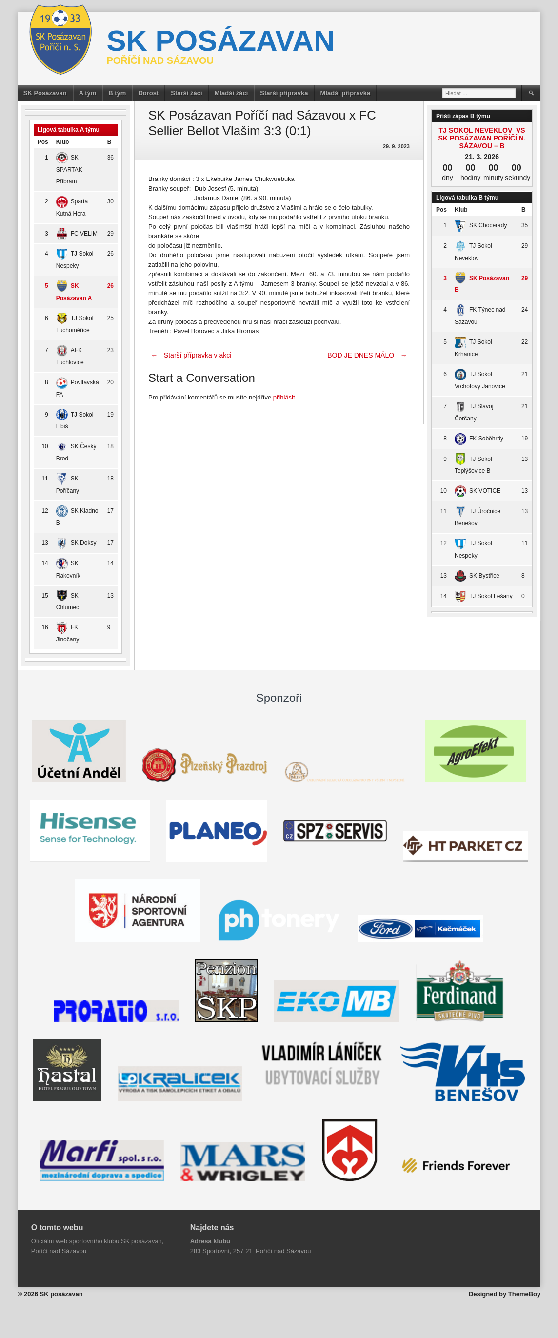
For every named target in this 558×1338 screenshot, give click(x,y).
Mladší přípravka (345, 93)
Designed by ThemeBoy (504, 1294)
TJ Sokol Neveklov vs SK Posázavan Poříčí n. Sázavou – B (482, 138)
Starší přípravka (284, 93)
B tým (117, 93)
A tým (88, 93)
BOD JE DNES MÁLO (368, 355)
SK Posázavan (45, 93)
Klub (62, 142)
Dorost (148, 93)
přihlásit (284, 397)
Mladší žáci (231, 93)
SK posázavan (220, 40)
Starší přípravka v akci (189, 355)
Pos (43, 142)
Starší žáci (186, 93)
